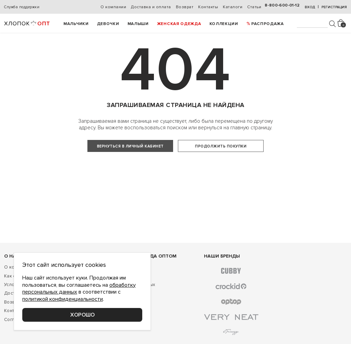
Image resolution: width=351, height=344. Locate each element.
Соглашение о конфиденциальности (43, 333)
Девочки (108, 23)
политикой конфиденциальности (62, 299)
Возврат (185, 7)
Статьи (254, 7)
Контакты (208, 7)
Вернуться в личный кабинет (130, 146)
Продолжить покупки (220, 146)
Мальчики (76, 23)
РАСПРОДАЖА (267, 23)
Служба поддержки (21, 7)
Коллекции (223, 23)
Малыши (138, 23)
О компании (113, 7)
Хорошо (82, 314)
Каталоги (232, 7)
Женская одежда (179, 23)
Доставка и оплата (151, 7)
